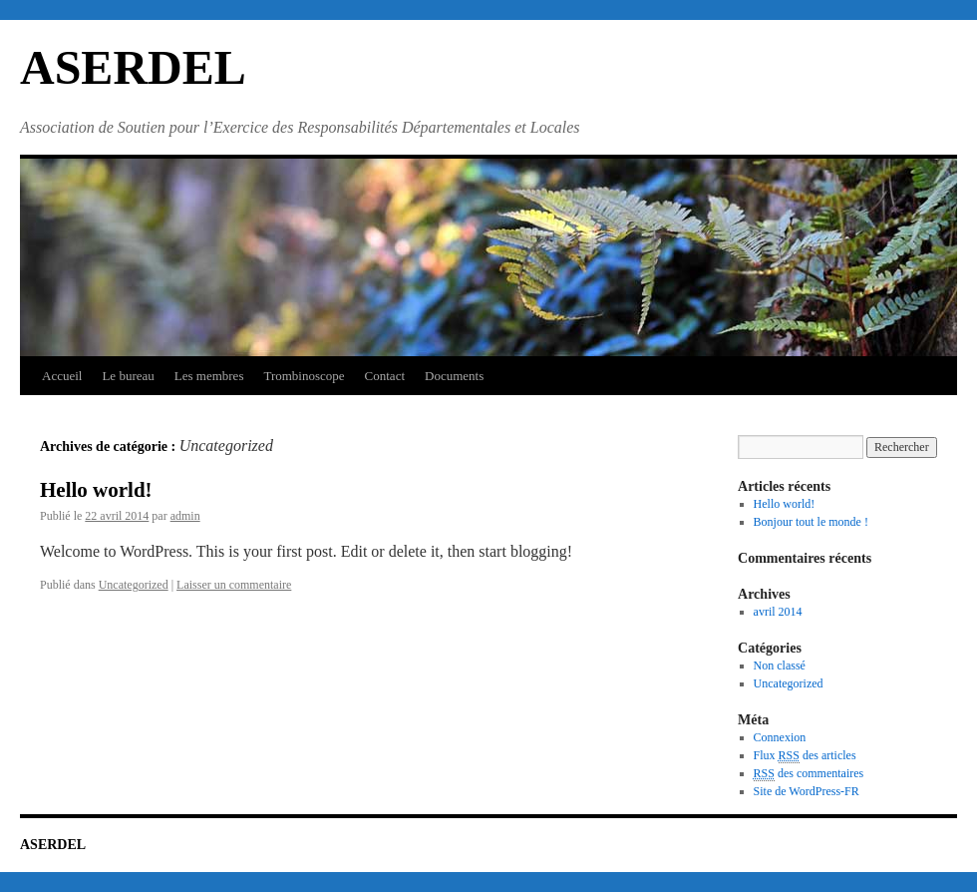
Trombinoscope (303, 375)
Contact (385, 375)
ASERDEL (133, 67)
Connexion (780, 737)
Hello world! (96, 490)
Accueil (62, 375)
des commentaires (809, 773)
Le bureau (128, 375)
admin (185, 516)
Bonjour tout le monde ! (811, 522)
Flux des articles (805, 755)
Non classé (780, 665)
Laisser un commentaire (233, 585)
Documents (454, 375)
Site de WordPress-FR (806, 791)
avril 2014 (778, 612)
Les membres (209, 375)
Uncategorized (133, 585)
